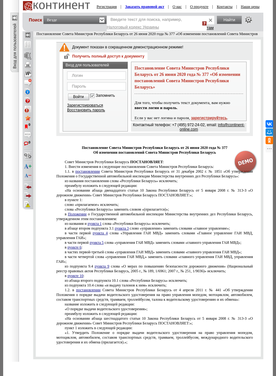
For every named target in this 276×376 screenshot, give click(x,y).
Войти (78, 97)
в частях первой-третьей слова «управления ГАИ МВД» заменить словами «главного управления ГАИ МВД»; (153, 252)
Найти (229, 19)
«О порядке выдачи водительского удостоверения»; (106, 309)
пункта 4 (100, 233)
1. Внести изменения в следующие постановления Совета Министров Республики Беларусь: (139, 166)
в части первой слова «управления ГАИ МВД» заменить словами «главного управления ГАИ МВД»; (153, 242)
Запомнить (105, 96)
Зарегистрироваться (85, 105)
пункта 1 (95, 223)
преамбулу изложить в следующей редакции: (101, 185)
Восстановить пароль (86, 110)
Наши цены (250, 6)
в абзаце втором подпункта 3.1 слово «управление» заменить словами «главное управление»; (147, 228)
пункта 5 (97, 242)
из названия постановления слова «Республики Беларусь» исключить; (121, 181)
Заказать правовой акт (144, 6)
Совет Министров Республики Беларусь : (114, 162)
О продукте (199, 6)
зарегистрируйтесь (209, 118)
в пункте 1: (73, 200)
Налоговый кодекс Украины (133, 27)
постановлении (87, 171)
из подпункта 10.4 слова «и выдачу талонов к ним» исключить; (115, 285)
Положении (77, 214)
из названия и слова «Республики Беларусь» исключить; (117, 223)
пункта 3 (122, 228)
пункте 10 (75, 276)
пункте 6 (74, 247)
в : (73, 247)
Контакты (225, 6)
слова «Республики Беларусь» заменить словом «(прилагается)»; (117, 209)
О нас (177, 6)
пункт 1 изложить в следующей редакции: (98, 328)
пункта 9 (102, 266)
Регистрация (107, 6)
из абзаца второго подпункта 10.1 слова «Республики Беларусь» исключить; (126, 280)
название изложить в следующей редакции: (100, 304)
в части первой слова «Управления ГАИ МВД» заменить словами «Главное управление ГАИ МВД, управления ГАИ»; (154, 235)
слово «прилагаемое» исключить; (91, 204)
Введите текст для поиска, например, (144, 23)
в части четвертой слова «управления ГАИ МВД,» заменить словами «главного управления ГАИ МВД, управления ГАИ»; (154, 259)
